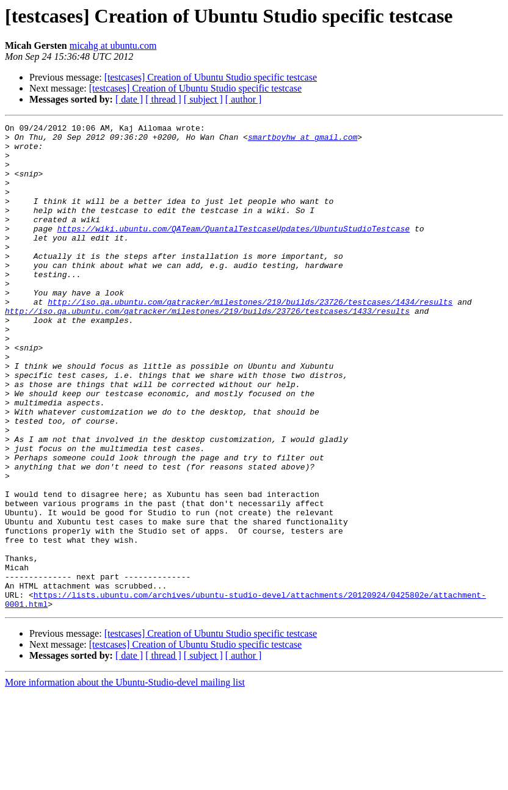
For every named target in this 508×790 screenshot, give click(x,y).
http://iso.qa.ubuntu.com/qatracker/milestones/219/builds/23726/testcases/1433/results (207, 349)
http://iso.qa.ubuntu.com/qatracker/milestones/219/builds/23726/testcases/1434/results (250, 338)
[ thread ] (163, 99)
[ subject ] (203, 99)
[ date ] (129, 99)
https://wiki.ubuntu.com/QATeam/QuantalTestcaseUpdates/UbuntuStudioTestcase (233, 250)
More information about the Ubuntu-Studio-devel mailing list (125, 779)
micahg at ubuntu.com (113, 45)
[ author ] (243, 99)
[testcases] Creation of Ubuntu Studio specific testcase (210, 77)
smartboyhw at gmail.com (302, 140)
